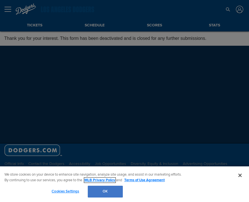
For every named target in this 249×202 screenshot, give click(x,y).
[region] (124, 184)
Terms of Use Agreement (144, 180)
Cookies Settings (65, 191)
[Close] (240, 175)
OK (105, 191)
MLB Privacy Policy (99, 180)
